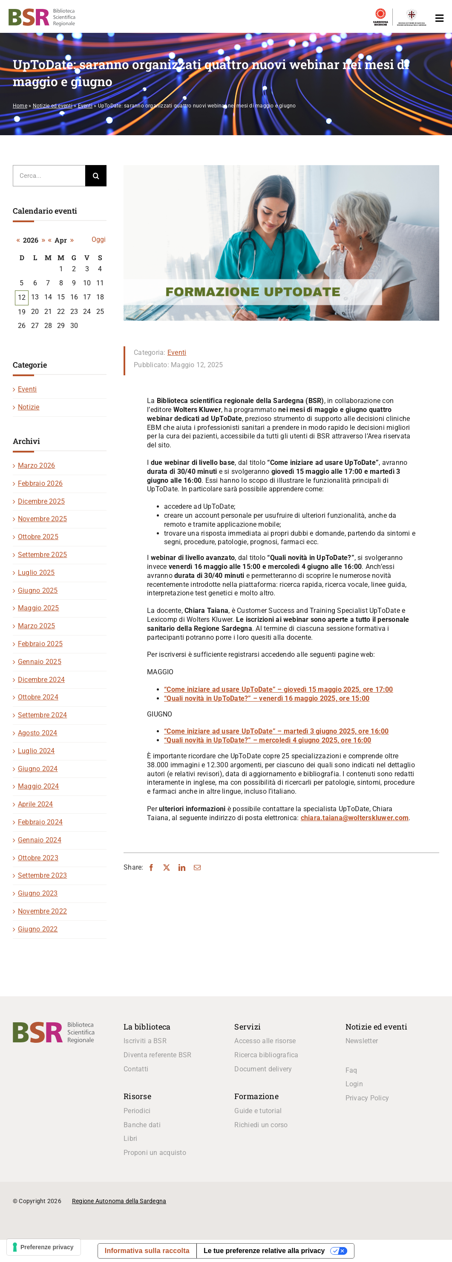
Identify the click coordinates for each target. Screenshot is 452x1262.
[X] (166, 867)
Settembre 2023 (42, 875)
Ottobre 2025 (38, 537)
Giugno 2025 (38, 590)
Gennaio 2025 (39, 662)
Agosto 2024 (38, 733)
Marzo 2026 (36, 465)
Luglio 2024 (36, 751)
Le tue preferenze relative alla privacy (264, 1250)
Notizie (29, 407)
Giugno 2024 (38, 769)
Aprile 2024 (35, 804)
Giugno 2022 (38, 929)
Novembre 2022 (42, 911)
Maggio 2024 (38, 786)
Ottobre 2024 (38, 697)
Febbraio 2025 (40, 644)
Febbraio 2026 (40, 483)
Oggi (99, 239)
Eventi (85, 106)
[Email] (197, 867)
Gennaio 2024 (39, 840)
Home (20, 106)
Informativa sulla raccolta (147, 1250)
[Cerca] (96, 175)
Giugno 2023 (38, 893)
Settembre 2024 (42, 715)
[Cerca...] (49, 175)
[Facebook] (151, 867)
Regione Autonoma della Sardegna (119, 1201)
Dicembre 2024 (41, 680)
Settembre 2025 (42, 555)
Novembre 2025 (42, 519)
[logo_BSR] (54, 1025)
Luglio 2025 (36, 573)
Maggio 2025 (38, 608)
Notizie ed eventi (52, 106)
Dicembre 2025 (41, 501)
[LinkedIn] (182, 867)
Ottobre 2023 (38, 858)
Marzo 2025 (36, 626)
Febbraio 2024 (40, 822)
